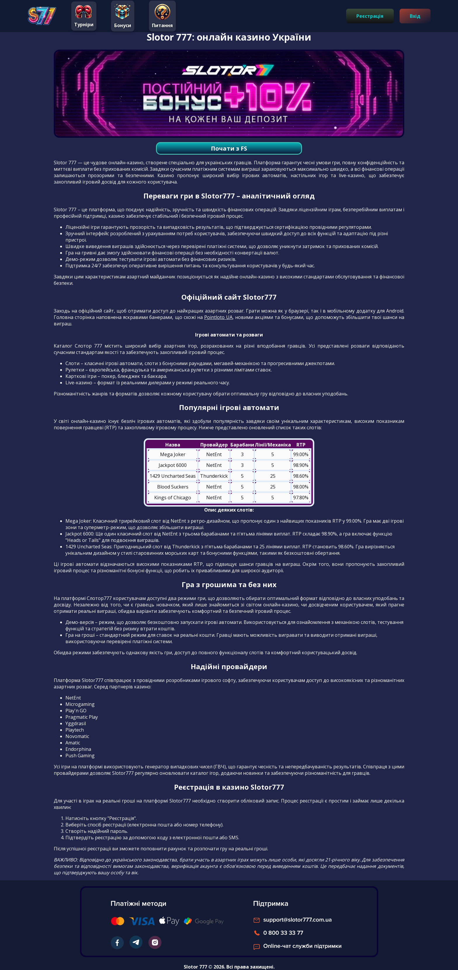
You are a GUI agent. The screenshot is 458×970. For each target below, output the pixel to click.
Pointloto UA (218, 317)
